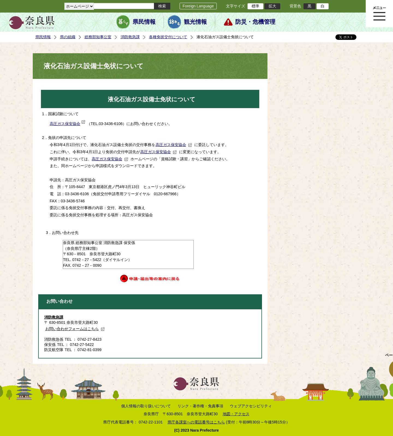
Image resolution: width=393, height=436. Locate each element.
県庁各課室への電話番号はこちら (196, 422)
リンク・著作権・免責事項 (200, 406)
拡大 (272, 6)
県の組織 (67, 37)
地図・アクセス (236, 414)
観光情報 (195, 22)
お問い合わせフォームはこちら (75, 329)
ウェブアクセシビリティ (251, 406)
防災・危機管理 (255, 22)
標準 (255, 6)
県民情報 (144, 22)
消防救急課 (130, 37)
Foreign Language (198, 6)
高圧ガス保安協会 (67, 123)
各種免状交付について (168, 37)
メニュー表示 (379, 13)
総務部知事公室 (98, 37)
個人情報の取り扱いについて (146, 406)
